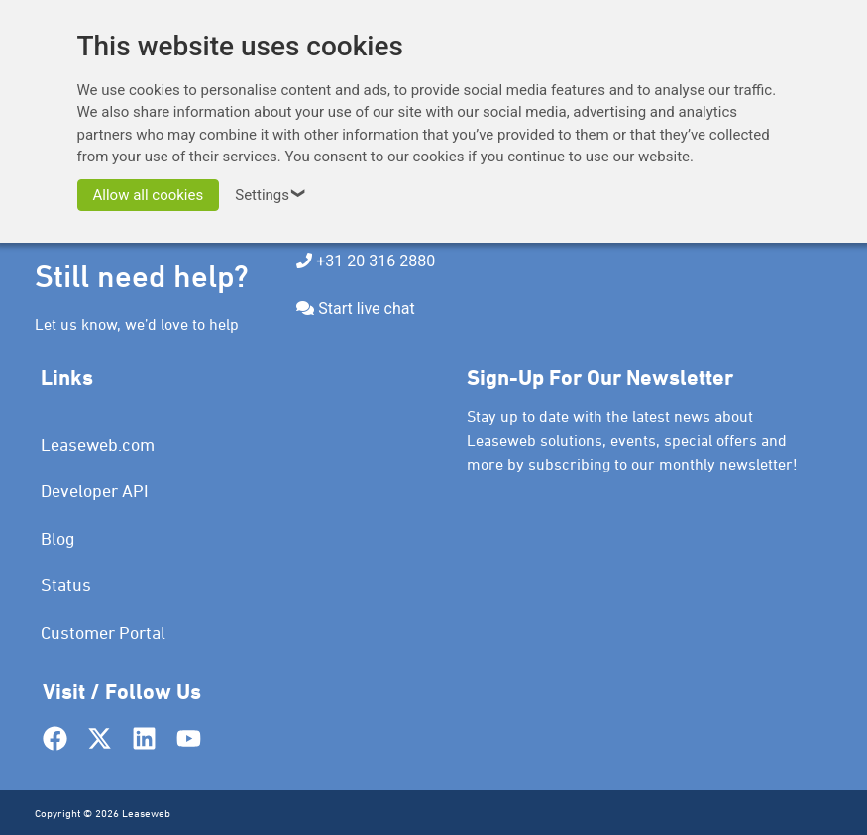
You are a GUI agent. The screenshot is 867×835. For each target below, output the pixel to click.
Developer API (95, 490)
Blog (58, 538)
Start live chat (366, 308)
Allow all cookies (148, 195)
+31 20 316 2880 (375, 261)
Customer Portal (103, 632)
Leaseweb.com (98, 444)
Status (66, 584)
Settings (273, 195)
